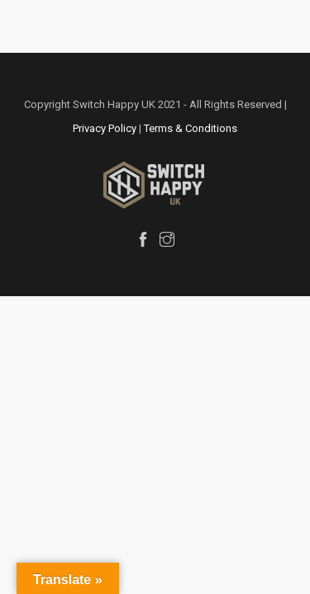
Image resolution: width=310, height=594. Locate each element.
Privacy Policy (104, 128)
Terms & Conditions (190, 128)
